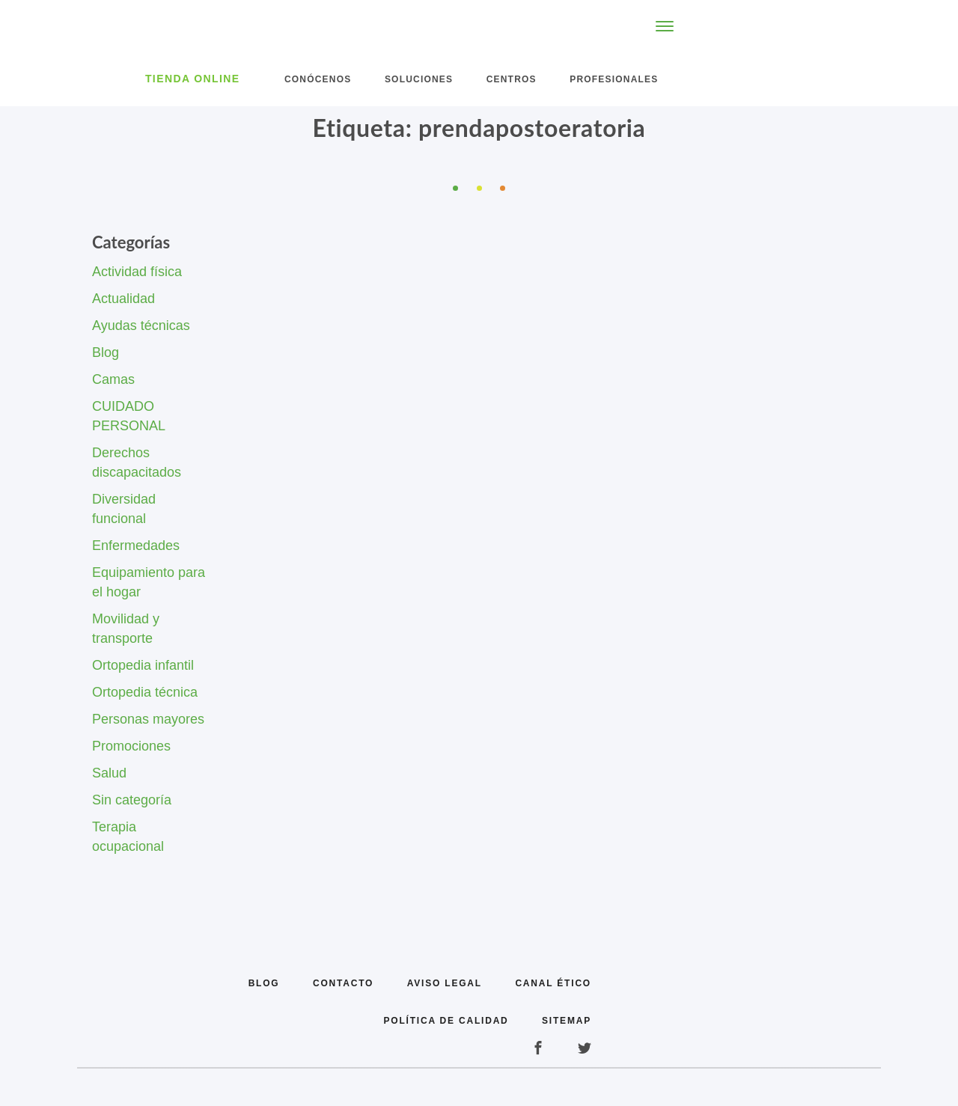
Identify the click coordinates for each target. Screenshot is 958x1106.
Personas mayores (148, 719)
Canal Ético (553, 983)
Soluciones (419, 79)
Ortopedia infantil (143, 665)
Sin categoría (131, 799)
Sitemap (566, 1020)
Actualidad (123, 298)
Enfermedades (136, 545)
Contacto (343, 983)
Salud (109, 773)
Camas (113, 379)
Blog (105, 352)
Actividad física (137, 271)
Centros (511, 79)
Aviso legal (444, 983)
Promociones (131, 746)
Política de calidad (446, 1020)
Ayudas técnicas (141, 325)
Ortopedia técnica (145, 692)
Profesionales (614, 79)
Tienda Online (192, 79)
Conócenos (317, 79)
